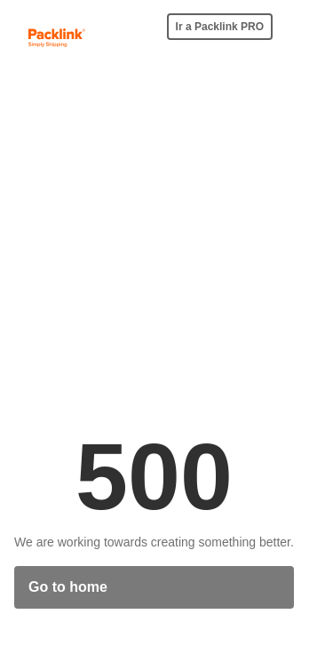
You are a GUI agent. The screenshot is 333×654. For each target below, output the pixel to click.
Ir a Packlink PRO (220, 26)
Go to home (67, 586)
